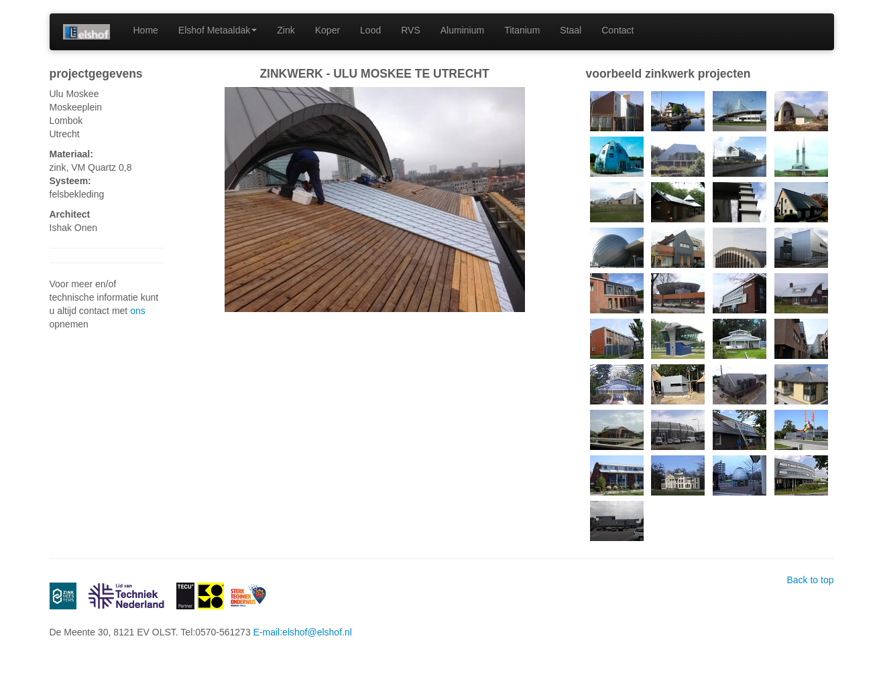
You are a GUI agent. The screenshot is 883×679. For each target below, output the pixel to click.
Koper (327, 30)
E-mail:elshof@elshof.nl (302, 632)
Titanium (522, 30)
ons (137, 310)
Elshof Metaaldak (217, 30)
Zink (285, 30)
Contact (617, 30)
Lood (370, 30)
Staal (570, 30)
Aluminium (462, 30)
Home (145, 30)
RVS (410, 30)
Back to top (809, 580)
